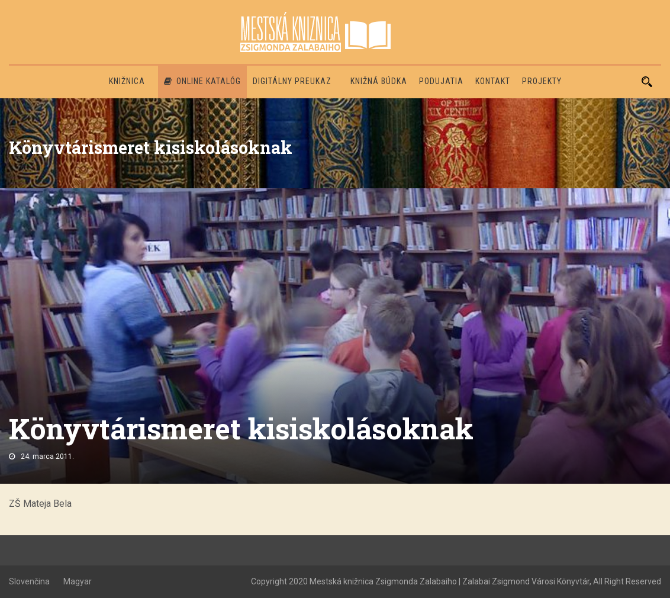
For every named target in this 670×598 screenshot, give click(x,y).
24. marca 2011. (47, 456)
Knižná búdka (378, 81)
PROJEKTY (542, 81)
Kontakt (492, 81)
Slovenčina (29, 581)
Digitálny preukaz (292, 81)
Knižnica (127, 81)
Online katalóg (202, 81)
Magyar (77, 581)
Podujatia (441, 81)
